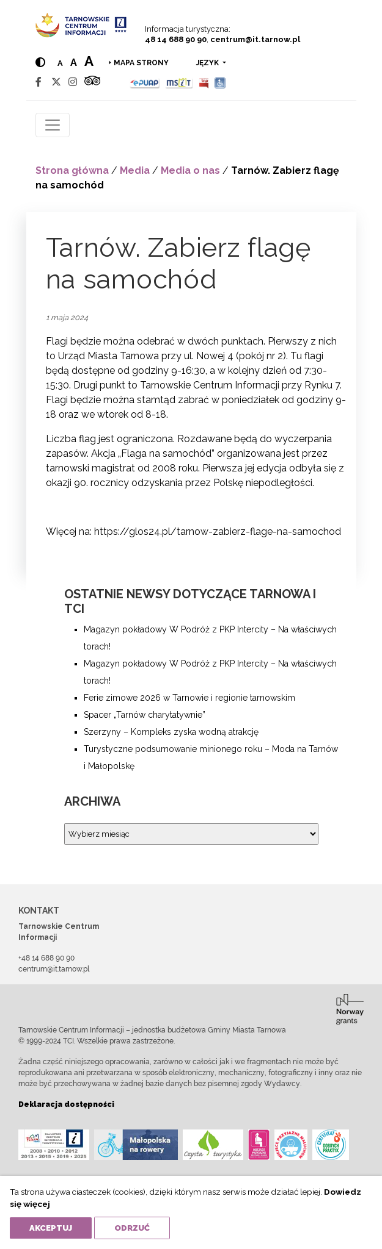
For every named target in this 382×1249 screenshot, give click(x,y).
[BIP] (203, 82)
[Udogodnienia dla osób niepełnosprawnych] (220, 82)
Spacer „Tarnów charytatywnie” (144, 715)
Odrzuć (132, 1228)
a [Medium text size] (73, 62)
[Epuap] (145, 82)
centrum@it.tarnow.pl (255, 39)
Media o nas (190, 170)
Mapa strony (141, 63)
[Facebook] (38, 82)
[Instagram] (72, 82)
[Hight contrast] (40, 62)
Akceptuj (50, 1228)
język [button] (208, 63)
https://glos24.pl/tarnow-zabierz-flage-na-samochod (217, 531)
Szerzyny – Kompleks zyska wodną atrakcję (171, 732)
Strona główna (72, 170)
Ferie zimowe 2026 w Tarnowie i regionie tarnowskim (189, 698)
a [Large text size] (89, 61)
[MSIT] (179, 82)
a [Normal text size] (60, 63)
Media (135, 170)
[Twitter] (56, 82)
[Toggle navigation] (52, 125)
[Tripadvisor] (92, 82)
